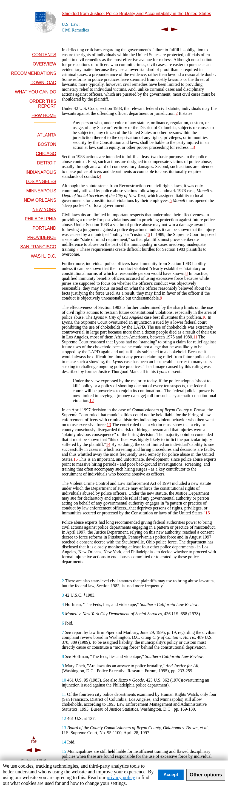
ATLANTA (46, 135)
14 (108, 444)
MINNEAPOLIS (41, 191)
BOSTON (47, 144)
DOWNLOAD (43, 82)
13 (109, 424)
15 (75, 459)
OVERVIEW (44, 64)
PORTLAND (44, 228)
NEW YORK (44, 209)
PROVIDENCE (41, 237)
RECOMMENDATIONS (33, 73)
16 (207, 513)
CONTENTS (44, 54)
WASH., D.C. (43, 256)
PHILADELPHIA (40, 219)
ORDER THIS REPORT (42, 104)
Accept (171, 774)
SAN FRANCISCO (38, 246)
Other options (206, 774)
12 (91, 400)
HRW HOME (44, 115)
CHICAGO (46, 153)
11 (195, 337)
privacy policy (121, 777)
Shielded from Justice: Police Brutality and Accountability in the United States (136, 13)
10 (204, 317)
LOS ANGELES (41, 181)
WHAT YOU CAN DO (35, 92)
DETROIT (46, 163)
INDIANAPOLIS (40, 172)
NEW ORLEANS (40, 200)
